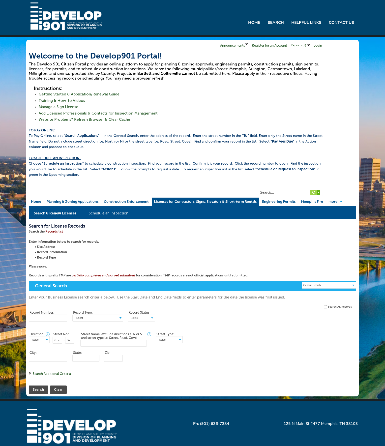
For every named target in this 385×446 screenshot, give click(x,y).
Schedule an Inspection (108, 213)
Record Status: (139, 312)
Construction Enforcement (126, 202)
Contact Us (341, 22)
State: (77, 353)
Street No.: (61, 334)
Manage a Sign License (58, 107)
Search (275, 22)
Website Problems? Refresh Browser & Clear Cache (84, 119)
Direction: (37, 334)
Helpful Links (306, 22)
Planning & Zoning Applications (72, 202)
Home (254, 22)
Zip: (108, 353)
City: (33, 353)
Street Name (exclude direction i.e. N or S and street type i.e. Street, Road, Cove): (111, 336)
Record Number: (42, 312)
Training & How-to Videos (62, 100)
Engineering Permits (279, 202)
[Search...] (291, 192)
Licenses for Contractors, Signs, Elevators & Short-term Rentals (205, 202)
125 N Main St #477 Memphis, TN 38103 (321, 423)
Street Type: (165, 334)
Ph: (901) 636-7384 (211, 423)
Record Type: (83, 312)
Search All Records (340, 306)
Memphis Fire (312, 202)
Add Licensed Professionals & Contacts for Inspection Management (98, 113)
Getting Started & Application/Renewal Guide (79, 94)
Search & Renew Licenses (55, 213)
